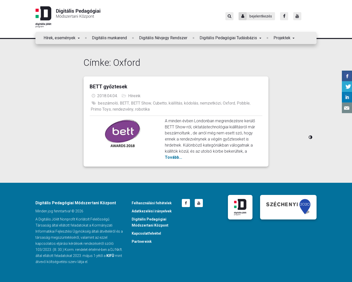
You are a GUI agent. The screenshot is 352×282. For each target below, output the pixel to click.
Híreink (134, 95)
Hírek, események (60, 37)
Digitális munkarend (109, 37)
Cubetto (160, 103)
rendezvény (123, 109)
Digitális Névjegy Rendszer (163, 37)
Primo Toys (101, 109)
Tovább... (173, 157)
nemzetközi (210, 103)
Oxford (229, 103)
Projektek (282, 37)
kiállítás (175, 103)
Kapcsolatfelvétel (146, 233)
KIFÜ (110, 256)
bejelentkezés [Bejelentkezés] (255, 16)
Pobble (243, 103)
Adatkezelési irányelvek (152, 211)
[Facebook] (284, 16)
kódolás (191, 103)
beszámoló (108, 103)
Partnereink (142, 241)
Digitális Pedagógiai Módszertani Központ (67, 17)
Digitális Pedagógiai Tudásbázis (229, 37)
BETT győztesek (108, 87)
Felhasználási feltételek (152, 203)
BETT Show (141, 103)
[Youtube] (297, 16)
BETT (124, 103)
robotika (142, 109)
